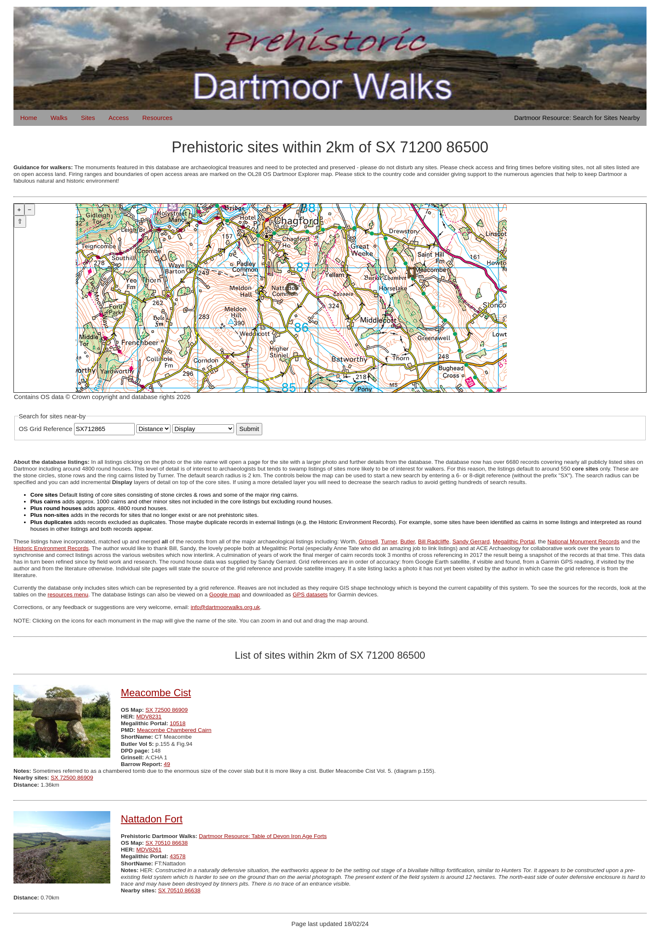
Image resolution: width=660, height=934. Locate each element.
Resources (157, 117)
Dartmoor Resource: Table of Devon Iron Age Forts (263, 836)
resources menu (68, 594)
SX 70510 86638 (167, 843)
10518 (178, 723)
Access (119, 117)
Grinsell (368, 541)
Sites (88, 117)
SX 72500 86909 (167, 710)
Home (28, 117)
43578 (178, 856)
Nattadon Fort (152, 819)
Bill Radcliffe (433, 541)
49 (167, 764)
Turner (389, 541)
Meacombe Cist (156, 692)
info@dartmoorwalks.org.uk (225, 607)
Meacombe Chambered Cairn (174, 730)
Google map (224, 594)
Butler (407, 541)
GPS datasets (310, 594)
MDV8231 (149, 716)
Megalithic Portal (514, 541)
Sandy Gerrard (471, 541)
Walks (59, 117)
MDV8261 (149, 849)
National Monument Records (584, 541)
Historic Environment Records (51, 548)
